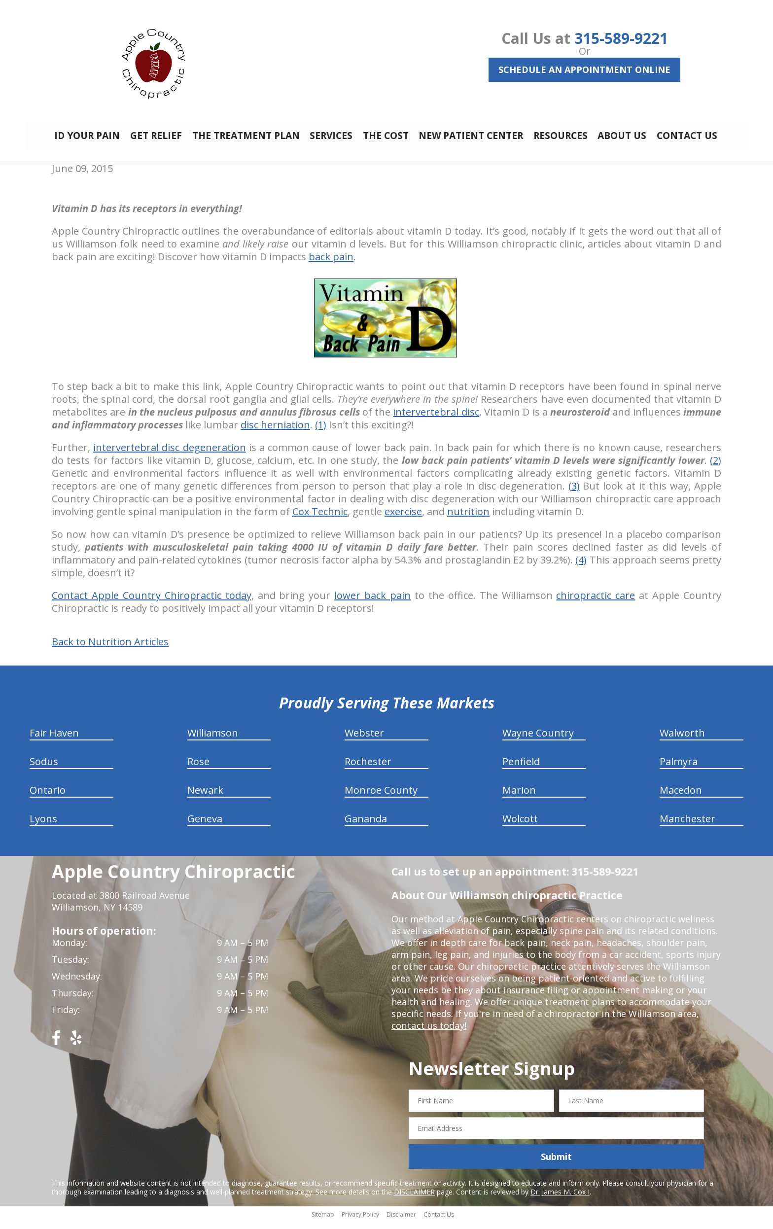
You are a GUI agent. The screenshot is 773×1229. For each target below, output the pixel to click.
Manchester (687, 826)
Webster (364, 740)
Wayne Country (538, 740)
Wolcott (520, 826)
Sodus (44, 768)
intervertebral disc (436, 419)
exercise (403, 519)
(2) (715, 467)
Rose (198, 768)
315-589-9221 (621, 38)
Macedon (681, 797)
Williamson (212, 740)
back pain (331, 264)
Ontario (48, 797)
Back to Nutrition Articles (110, 649)
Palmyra (679, 768)
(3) (574, 493)
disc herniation (275, 432)
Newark (205, 797)
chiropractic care (595, 602)
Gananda (366, 826)
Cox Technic (320, 519)
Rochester (368, 768)
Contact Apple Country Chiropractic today (151, 602)
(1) (320, 432)
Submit (556, 1164)
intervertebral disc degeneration (169, 454)
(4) (581, 567)
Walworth (682, 740)
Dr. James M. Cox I (560, 1199)
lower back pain (372, 602)
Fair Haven (54, 740)
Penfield (521, 768)
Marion (519, 797)
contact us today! (428, 1033)
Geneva (204, 826)
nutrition (468, 519)
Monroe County (381, 797)
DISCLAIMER (414, 1199)
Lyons (43, 826)
